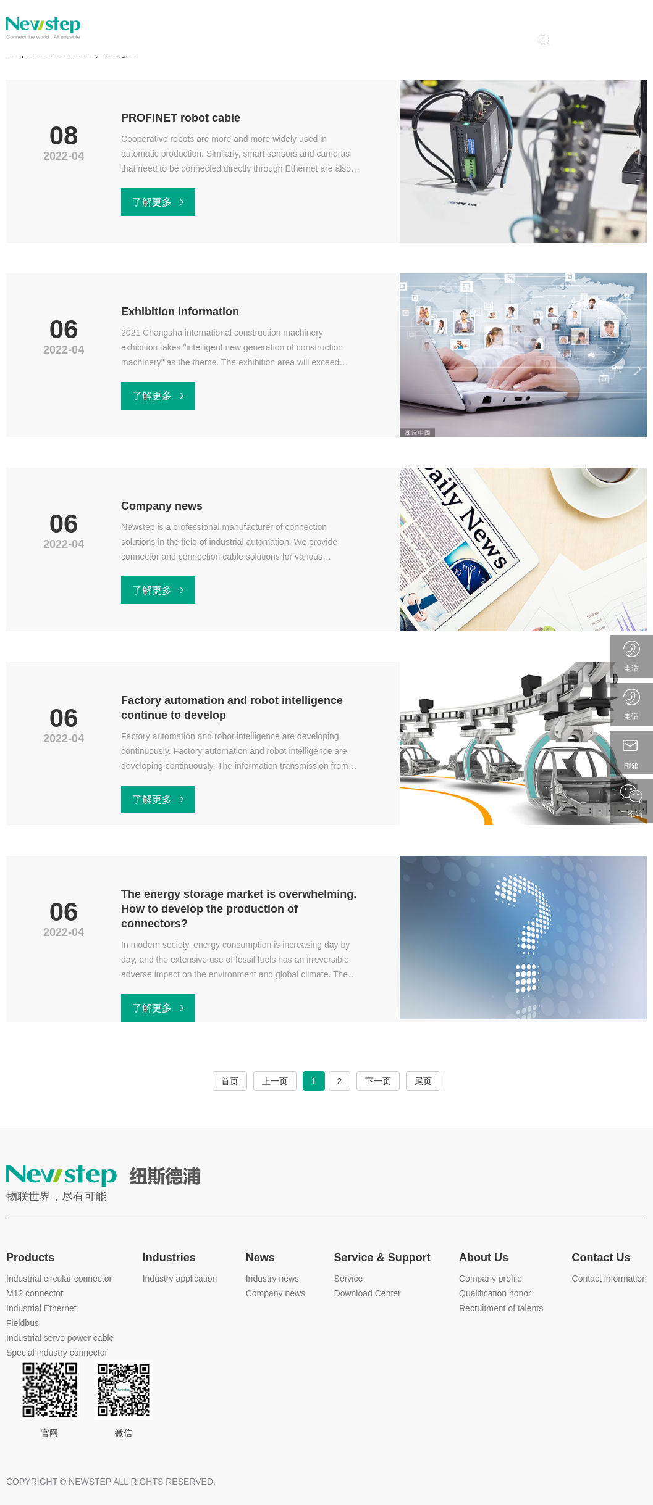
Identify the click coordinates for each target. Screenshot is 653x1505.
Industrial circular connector (59, 1278)
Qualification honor (495, 1293)
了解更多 (158, 202)
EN (638, 13)
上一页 (275, 1081)
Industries (169, 1257)
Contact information (609, 1278)
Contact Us (601, 1257)
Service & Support (382, 1257)
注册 (629, 39)
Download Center (367, 1293)
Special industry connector (56, 1353)
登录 (584, 39)
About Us (483, 1257)
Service (348, 1278)
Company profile (490, 1278)
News (260, 1257)
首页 (229, 1081)
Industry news (272, 1278)
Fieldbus (22, 1323)
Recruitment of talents (501, 1308)
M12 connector (35, 1293)
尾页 (423, 1081)
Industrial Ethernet (41, 1308)
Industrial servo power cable (60, 1338)
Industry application (180, 1278)
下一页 (378, 1081)
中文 (609, 13)
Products (30, 1257)
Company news (276, 1293)
